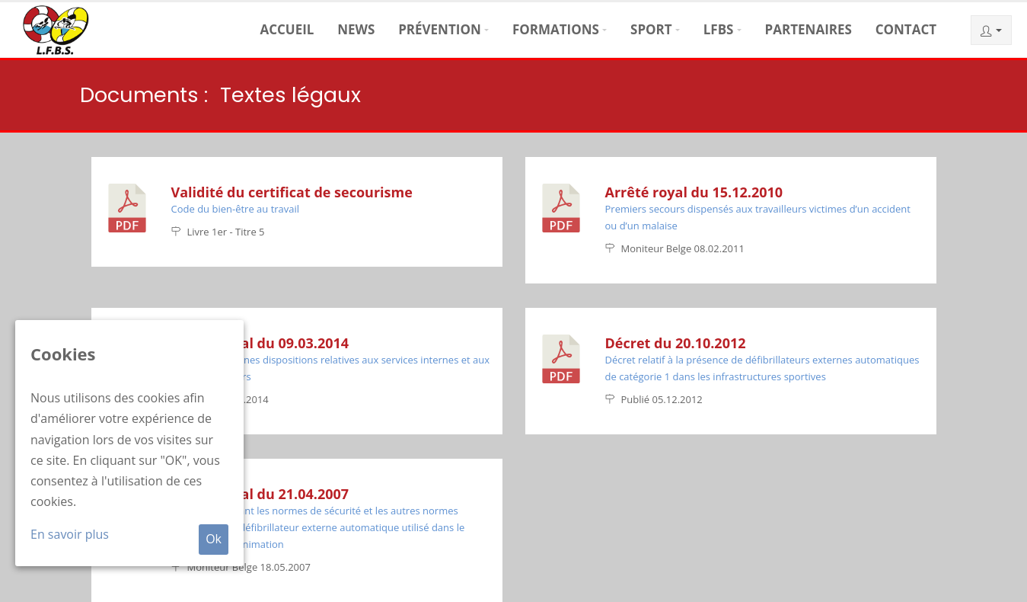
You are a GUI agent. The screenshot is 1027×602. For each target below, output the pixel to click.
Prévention (439, 29)
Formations (555, 29)
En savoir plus (69, 534)
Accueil (287, 29)
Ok (214, 538)
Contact (906, 29)
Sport (651, 29)
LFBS (718, 29)
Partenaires (808, 29)
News (356, 29)
